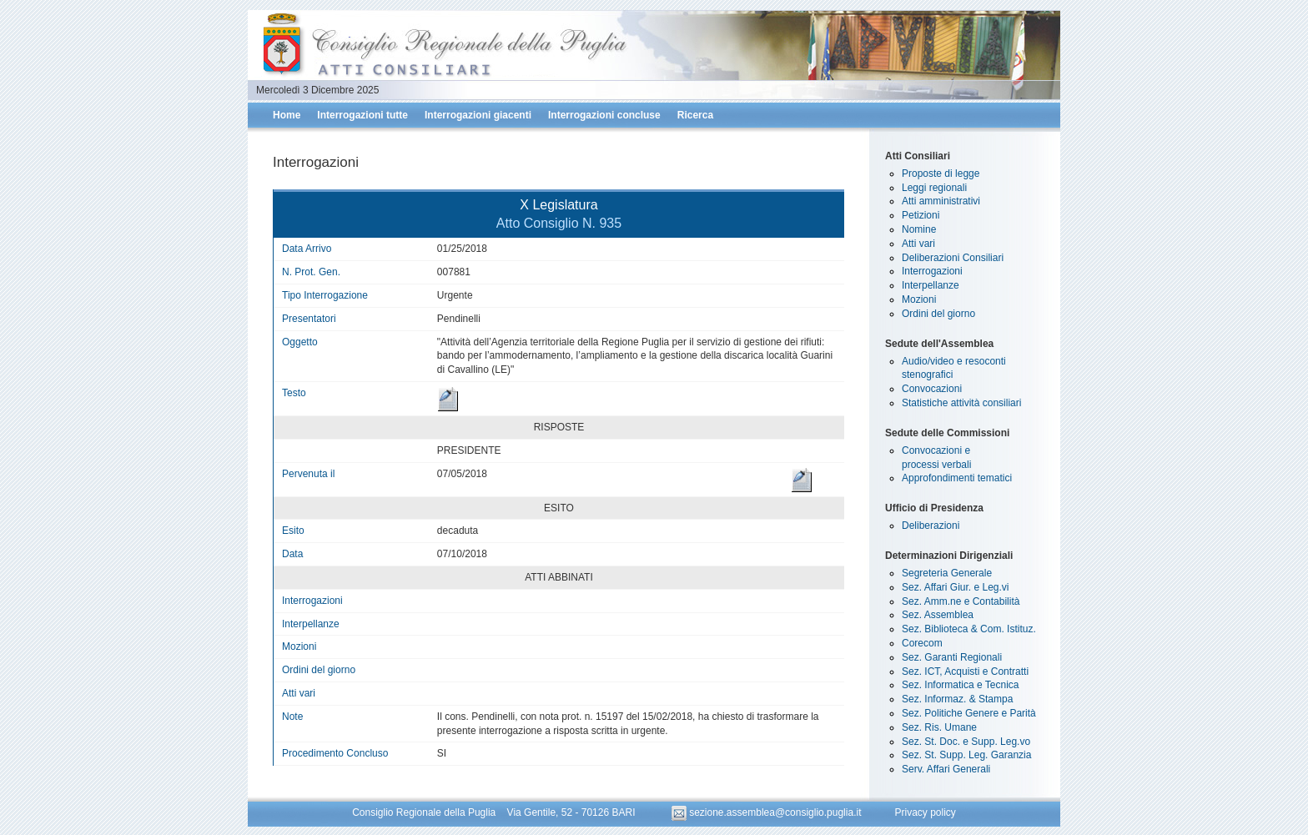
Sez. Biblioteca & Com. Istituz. (969, 629)
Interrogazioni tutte (362, 115)
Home (286, 115)
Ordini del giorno (938, 313)
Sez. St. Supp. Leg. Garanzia (966, 755)
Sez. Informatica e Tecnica (960, 685)
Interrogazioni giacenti (478, 115)
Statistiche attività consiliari (961, 403)
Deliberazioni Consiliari (953, 258)
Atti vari (918, 243)
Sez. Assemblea (937, 615)
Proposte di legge (940, 173)
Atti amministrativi (941, 201)
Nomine (919, 229)
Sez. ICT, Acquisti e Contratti (965, 671)
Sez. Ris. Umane (939, 727)
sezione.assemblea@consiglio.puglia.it (768, 812)
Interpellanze (930, 285)
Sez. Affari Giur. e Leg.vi (955, 587)
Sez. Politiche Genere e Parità (969, 713)
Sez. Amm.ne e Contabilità (960, 601)
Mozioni (919, 299)
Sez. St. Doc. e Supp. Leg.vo (966, 741)
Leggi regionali (934, 188)
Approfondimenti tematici (957, 478)
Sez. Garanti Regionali (952, 657)
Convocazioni (932, 389)
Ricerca (695, 115)
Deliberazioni (930, 525)
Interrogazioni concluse (604, 115)
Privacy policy (924, 812)
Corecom (922, 643)
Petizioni (920, 215)
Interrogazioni (932, 271)
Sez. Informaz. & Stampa (957, 699)
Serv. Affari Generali (946, 769)
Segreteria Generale (947, 573)
